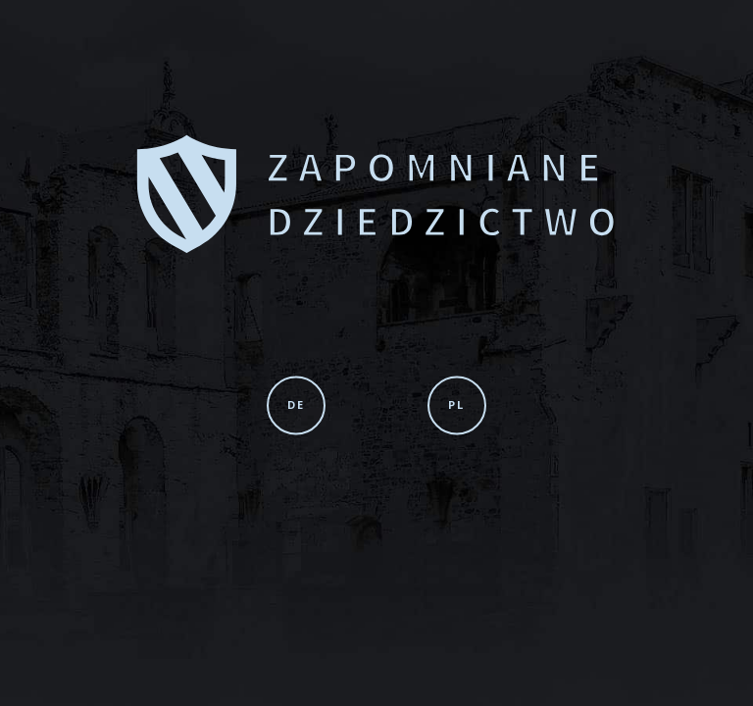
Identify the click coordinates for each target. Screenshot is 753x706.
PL (456, 403)
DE (296, 403)
